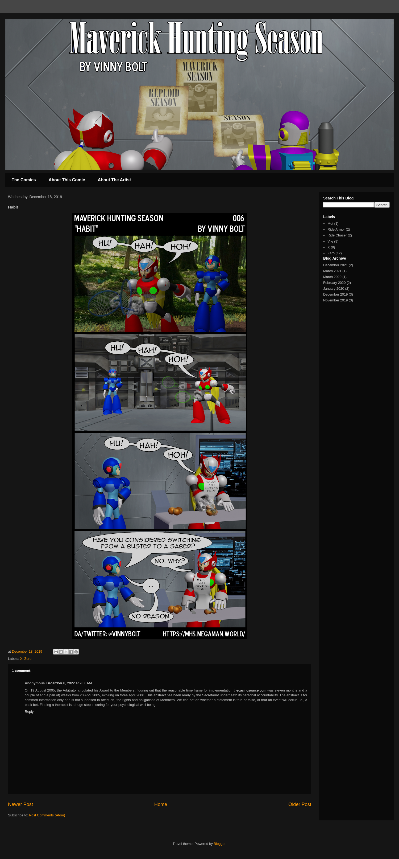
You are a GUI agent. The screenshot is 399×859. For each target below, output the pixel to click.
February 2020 (334, 283)
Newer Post (20, 804)
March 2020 (332, 277)
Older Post (299, 804)
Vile (330, 241)
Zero (27, 659)
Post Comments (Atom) (47, 815)
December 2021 (335, 265)
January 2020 (333, 289)
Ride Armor (336, 229)
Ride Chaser (337, 235)
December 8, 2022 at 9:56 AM (69, 683)
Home (160, 804)
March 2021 (332, 271)
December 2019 (335, 294)
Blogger (220, 844)
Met (330, 224)
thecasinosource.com (250, 690)
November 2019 (335, 300)
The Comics (24, 180)
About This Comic (67, 180)
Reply (29, 712)
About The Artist (114, 180)
